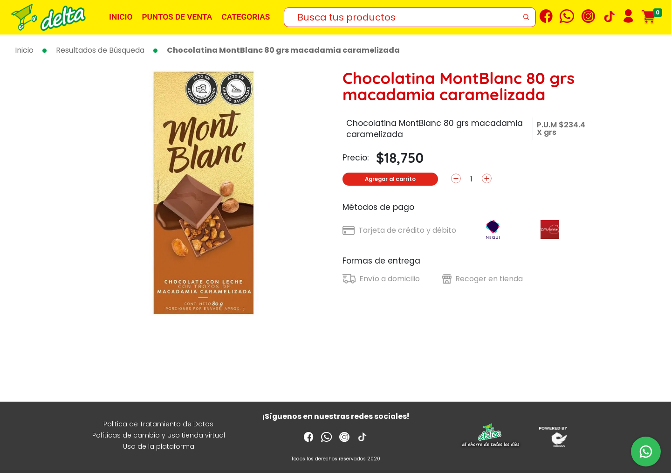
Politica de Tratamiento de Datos (158, 424)
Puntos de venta (177, 16)
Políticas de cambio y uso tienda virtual (158, 435)
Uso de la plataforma (158, 446)
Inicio (120, 16)
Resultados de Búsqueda (100, 50)
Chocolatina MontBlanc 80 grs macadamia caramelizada (283, 50)
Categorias (245, 16)
